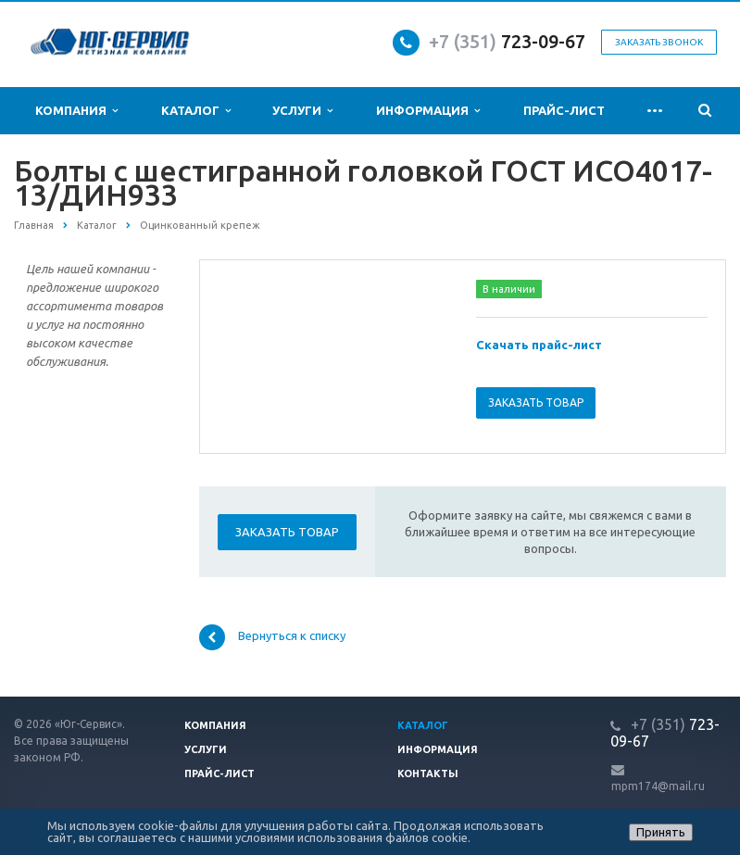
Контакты (427, 773)
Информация (428, 111)
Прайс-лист (564, 110)
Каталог (196, 111)
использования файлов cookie (382, 837)
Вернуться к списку (272, 637)
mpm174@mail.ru (658, 786)
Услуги (302, 111)
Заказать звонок (659, 42)
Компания (76, 111)
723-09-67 (543, 41)
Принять (660, 831)
